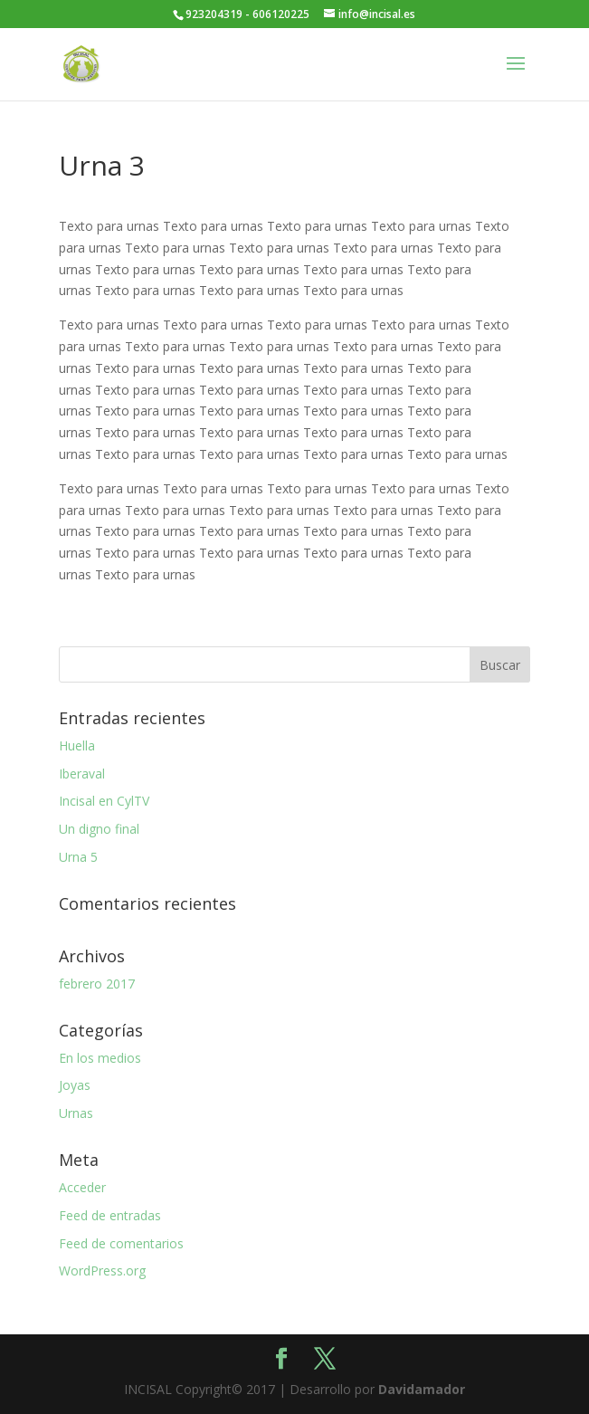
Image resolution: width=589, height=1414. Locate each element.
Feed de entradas (110, 1215)
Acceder (82, 1187)
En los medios (100, 1057)
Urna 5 (78, 856)
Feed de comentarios (121, 1243)
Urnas (76, 1113)
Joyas (74, 1085)
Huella (77, 745)
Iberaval (82, 773)
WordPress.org (102, 1270)
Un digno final (99, 828)
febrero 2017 (97, 983)
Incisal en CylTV (104, 800)
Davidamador (421, 1389)
